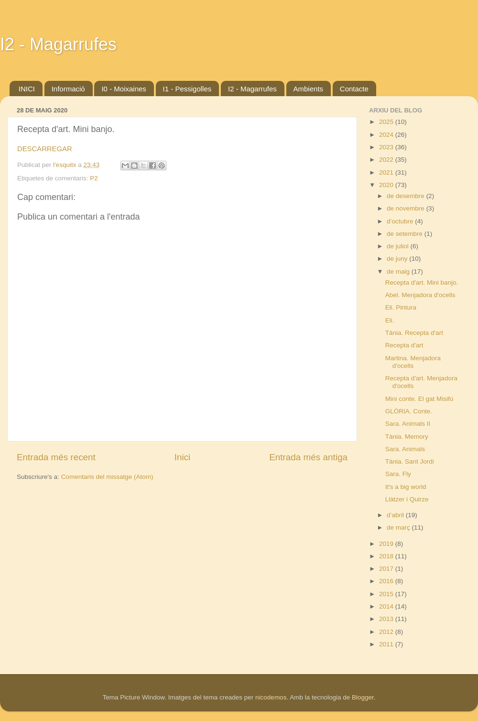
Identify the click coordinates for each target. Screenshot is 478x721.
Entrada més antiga (308, 457)
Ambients (308, 89)
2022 (387, 159)
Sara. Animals (405, 449)
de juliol (399, 246)
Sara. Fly (398, 473)
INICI (27, 89)
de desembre (406, 196)
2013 (387, 618)
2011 (387, 644)
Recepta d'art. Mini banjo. (421, 282)
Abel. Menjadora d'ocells (420, 295)
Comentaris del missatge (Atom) (107, 476)
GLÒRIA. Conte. (408, 411)
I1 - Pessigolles (187, 89)
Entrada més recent (56, 457)
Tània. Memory (406, 436)
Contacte (354, 89)
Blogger (363, 697)
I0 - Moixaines (123, 89)
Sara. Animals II (408, 423)
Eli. (389, 320)
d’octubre (401, 221)
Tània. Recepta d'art (414, 332)
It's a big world (405, 486)
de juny (398, 258)
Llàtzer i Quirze (407, 499)
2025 (387, 121)
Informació (68, 89)
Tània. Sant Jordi (409, 461)
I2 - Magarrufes (58, 44)
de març (399, 527)
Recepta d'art (404, 345)
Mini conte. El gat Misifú (419, 398)
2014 (387, 606)
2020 (387, 185)
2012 (387, 631)
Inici (182, 457)
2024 (387, 134)
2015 (387, 594)
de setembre (405, 233)
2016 (387, 581)
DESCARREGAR (44, 149)
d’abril (396, 515)
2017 (387, 568)
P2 (94, 178)
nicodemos (270, 697)
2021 (387, 172)
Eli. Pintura (400, 307)
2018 (387, 556)
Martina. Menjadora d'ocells (413, 362)
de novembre (406, 208)
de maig (399, 271)
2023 (387, 147)
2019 (387, 543)
